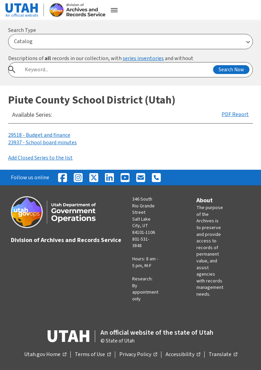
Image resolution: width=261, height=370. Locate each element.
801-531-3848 (140, 242)
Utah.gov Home (45, 354)
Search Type (22, 30)
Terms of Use (93, 354)
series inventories (143, 58)
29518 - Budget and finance (39, 135)
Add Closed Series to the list (40, 158)
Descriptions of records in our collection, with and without (100, 58)
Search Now (231, 69)
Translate (223, 354)
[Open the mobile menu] (114, 10)
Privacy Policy (138, 354)
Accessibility (183, 354)
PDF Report (235, 114)
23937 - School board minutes (42, 142)
